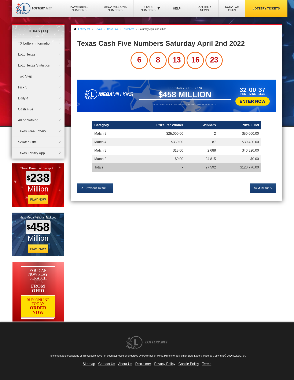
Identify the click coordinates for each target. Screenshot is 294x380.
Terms (207, 364)
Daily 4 (23, 98)
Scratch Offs (232, 8)
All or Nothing (28, 120)
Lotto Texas (26, 54)
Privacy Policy (164, 364)
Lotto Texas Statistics (34, 65)
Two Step (25, 76)
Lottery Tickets (266, 8)
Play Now (38, 199)
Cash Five (25, 109)
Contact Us (106, 364)
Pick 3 (22, 87)
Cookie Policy (189, 364)
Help (177, 8)
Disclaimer (143, 364)
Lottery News (204, 8)
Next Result (261, 188)
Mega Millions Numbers (115, 8)
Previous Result (96, 188)
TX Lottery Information (34, 43)
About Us (125, 364)
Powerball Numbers (79, 8)
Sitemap (89, 364)
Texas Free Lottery (32, 131)
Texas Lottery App (31, 153)
